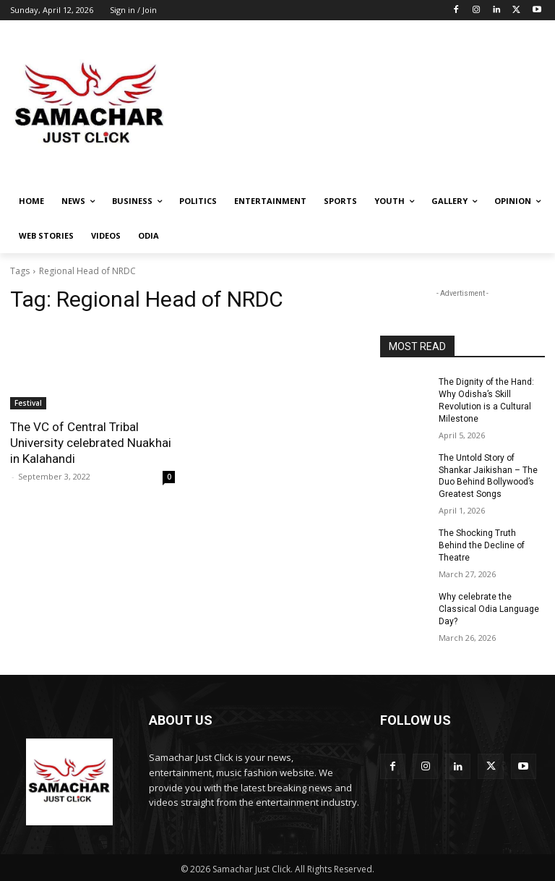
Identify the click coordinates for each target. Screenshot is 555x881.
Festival (28, 403)
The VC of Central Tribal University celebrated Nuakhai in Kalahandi (90, 443)
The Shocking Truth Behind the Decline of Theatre (482, 544)
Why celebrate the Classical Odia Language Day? (489, 608)
